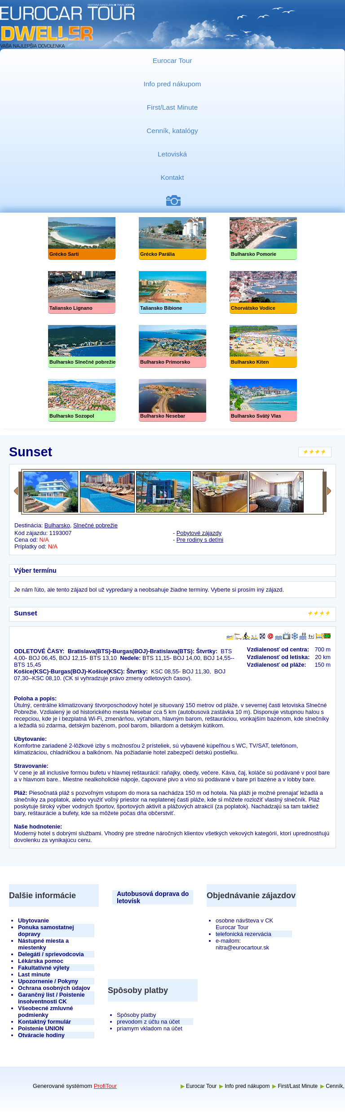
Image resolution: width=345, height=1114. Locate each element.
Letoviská (172, 154)
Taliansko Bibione (172, 292)
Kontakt (172, 177)
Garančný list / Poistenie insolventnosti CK (51, 998)
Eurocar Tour (172, 60)
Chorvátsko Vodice (263, 292)
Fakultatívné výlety (44, 967)
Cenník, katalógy (172, 130)
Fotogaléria (176, 201)
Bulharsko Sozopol (81, 400)
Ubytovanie (33, 920)
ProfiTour (105, 1086)
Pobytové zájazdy (199, 533)
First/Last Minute (172, 107)
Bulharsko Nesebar (172, 400)
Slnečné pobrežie (81, 346)
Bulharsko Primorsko (172, 346)
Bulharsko (57, 525)
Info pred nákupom (172, 84)
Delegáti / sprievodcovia (51, 954)
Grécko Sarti (81, 238)
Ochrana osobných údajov (54, 988)
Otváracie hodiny (41, 1035)
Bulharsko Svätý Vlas (263, 400)
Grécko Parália (172, 238)
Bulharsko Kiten (263, 346)
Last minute (34, 974)
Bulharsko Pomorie (263, 238)
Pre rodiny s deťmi (200, 539)
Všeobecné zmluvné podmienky (45, 1011)
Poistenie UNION (41, 1028)
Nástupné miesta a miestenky (43, 944)
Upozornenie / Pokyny (48, 981)
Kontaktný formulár (44, 1021)
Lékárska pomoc (40, 961)
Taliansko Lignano (81, 292)
